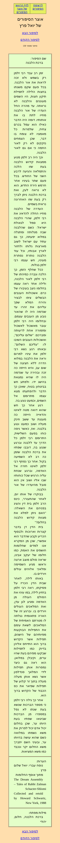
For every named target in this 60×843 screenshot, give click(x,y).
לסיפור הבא (30, 33)
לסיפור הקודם (30, 39)
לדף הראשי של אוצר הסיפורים (22, 9)
